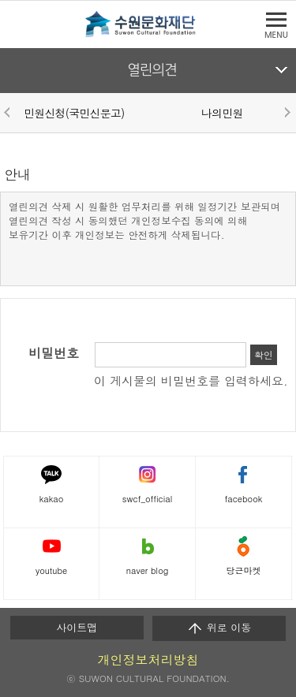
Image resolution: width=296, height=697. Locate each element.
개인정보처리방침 (148, 659)
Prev (9, 112)
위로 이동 (219, 628)
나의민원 (222, 113)
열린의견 (152, 70)
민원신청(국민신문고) (74, 113)
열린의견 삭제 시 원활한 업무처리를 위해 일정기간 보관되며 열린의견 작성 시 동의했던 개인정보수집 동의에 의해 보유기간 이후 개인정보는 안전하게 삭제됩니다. (144, 220)
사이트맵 (76, 627)
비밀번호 (53, 353)
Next (286, 112)
